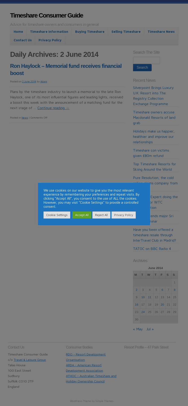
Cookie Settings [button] (57, 215)
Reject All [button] (101, 215)
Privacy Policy (123, 215)
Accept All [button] (82, 215)
